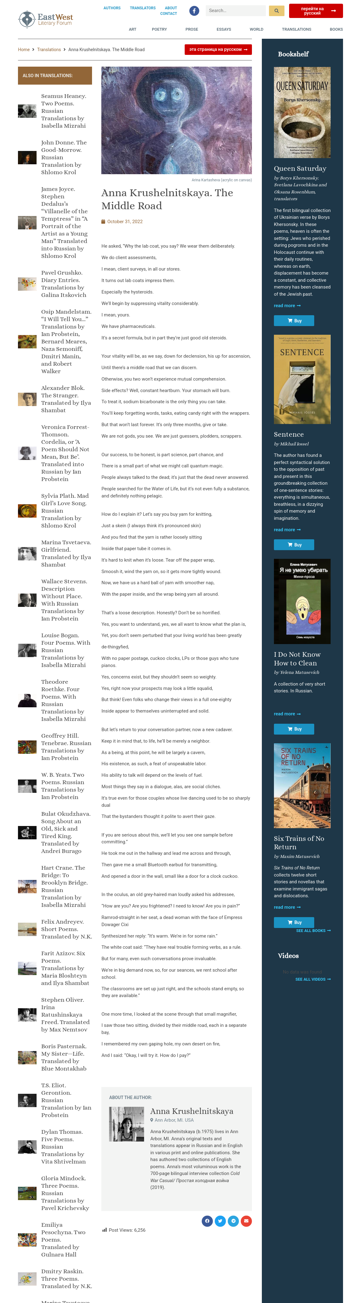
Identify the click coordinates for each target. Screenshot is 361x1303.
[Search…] (236, 10)
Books (336, 29)
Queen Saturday (300, 168)
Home (24, 49)
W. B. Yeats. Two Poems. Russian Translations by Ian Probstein (62, 786)
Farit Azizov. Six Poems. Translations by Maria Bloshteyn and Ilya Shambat (65, 968)
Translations (298, 29)
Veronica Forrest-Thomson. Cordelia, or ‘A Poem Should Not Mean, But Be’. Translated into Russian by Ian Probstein (65, 453)
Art (132, 29)
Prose (193, 29)
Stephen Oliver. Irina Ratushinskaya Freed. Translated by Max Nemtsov (65, 1014)
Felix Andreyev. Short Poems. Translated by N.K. (66, 929)
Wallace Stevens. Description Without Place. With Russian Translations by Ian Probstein (64, 600)
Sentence (289, 434)
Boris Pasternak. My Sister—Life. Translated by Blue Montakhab (63, 1057)
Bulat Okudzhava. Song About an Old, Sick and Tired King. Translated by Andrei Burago (65, 832)
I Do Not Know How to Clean (297, 658)
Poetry (161, 29)
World (258, 29)
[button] (207, 1221)
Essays (225, 29)
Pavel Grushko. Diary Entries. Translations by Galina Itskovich (63, 283)
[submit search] (276, 11)
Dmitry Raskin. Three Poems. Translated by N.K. (66, 1279)
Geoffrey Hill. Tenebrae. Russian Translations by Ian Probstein (66, 747)
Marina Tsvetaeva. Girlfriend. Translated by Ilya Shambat (66, 553)
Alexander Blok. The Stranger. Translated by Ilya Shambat (66, 399)
